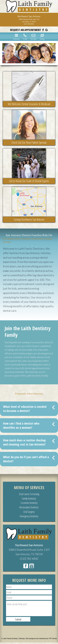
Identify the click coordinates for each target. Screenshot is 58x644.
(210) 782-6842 (29, 24)
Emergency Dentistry (29, 516)
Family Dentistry (29, 498)
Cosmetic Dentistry (29, 503)
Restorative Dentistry (29, 507)
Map (42, 36)
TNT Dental (53, 638)
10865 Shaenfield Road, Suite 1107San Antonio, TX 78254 (29, 20)
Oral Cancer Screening (29, 494)
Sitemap (22, 638)
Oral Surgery (29, 512)
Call (25, 36)
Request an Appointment (25, 30)
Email (33, 36)
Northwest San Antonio (29, 545)
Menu (16, 36)
